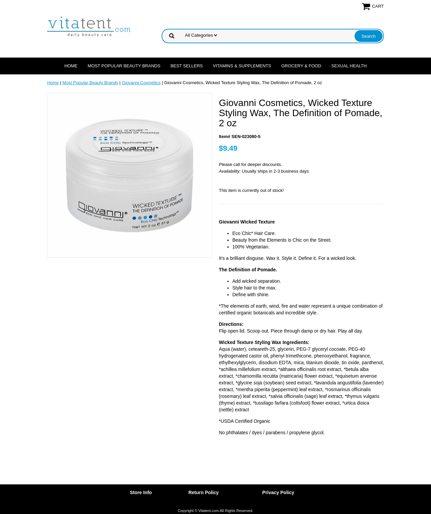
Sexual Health (349, 65)
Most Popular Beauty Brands (124, 65)
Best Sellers (186, 65)
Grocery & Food (301, 65)
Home (70, 65)
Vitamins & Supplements (242, 65)
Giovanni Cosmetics (141, 82)
